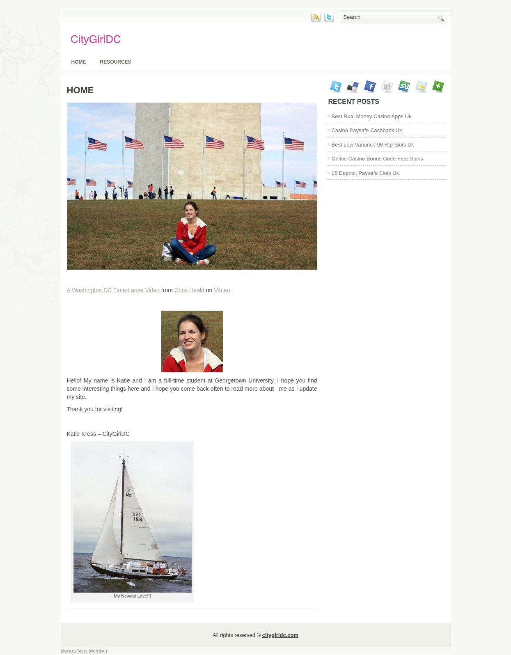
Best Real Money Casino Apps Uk (372, 116)
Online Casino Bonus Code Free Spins (377, 159)
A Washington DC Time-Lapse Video (113, 290)
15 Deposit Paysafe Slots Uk (365, 173)
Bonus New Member (84, 651)
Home (78, 62)
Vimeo (222, 290)
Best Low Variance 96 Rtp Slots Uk (373, 145)
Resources (115, 62)
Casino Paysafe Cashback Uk (367, 130)
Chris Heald (189, 290)
